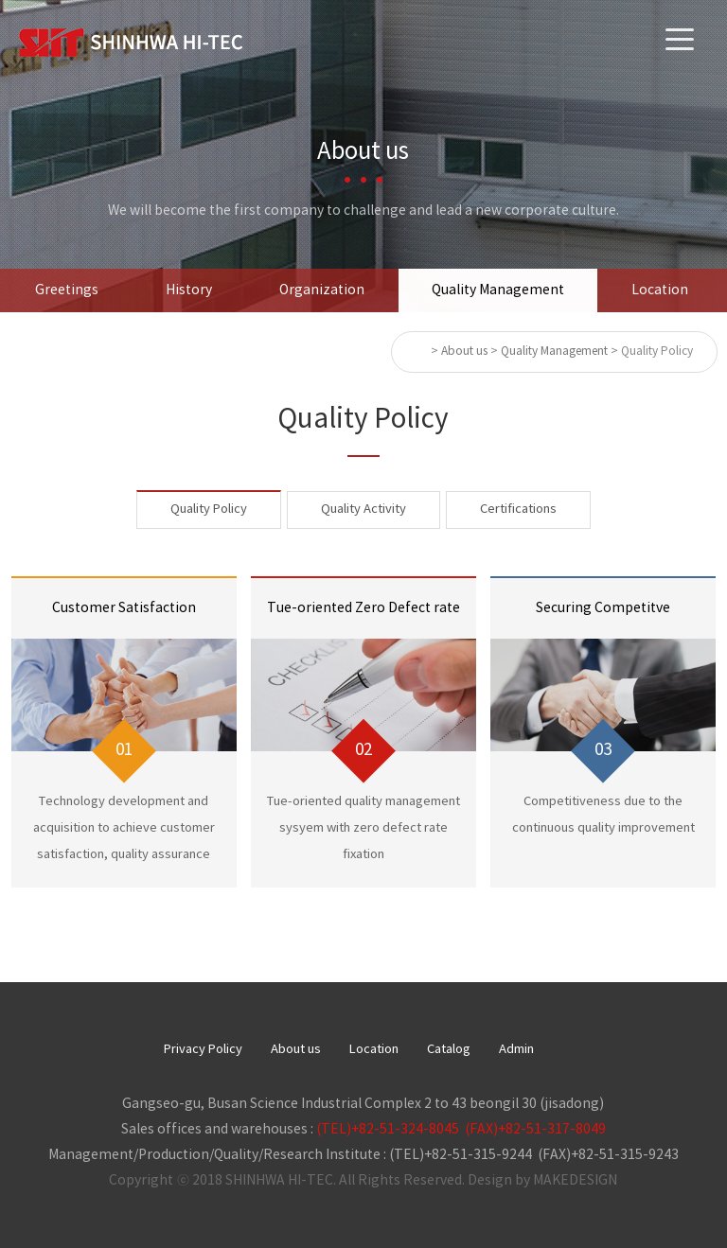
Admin (516, 1050)
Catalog (448, 1050)
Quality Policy (208, 509)
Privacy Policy (203, 1050)
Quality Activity (363, 509)
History (189, 290)
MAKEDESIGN (575, 1180)
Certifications (518, 509)
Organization (321, 290)
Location (659, 290)
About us (296, 1050)
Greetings (66, 290)
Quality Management (498, 290)
